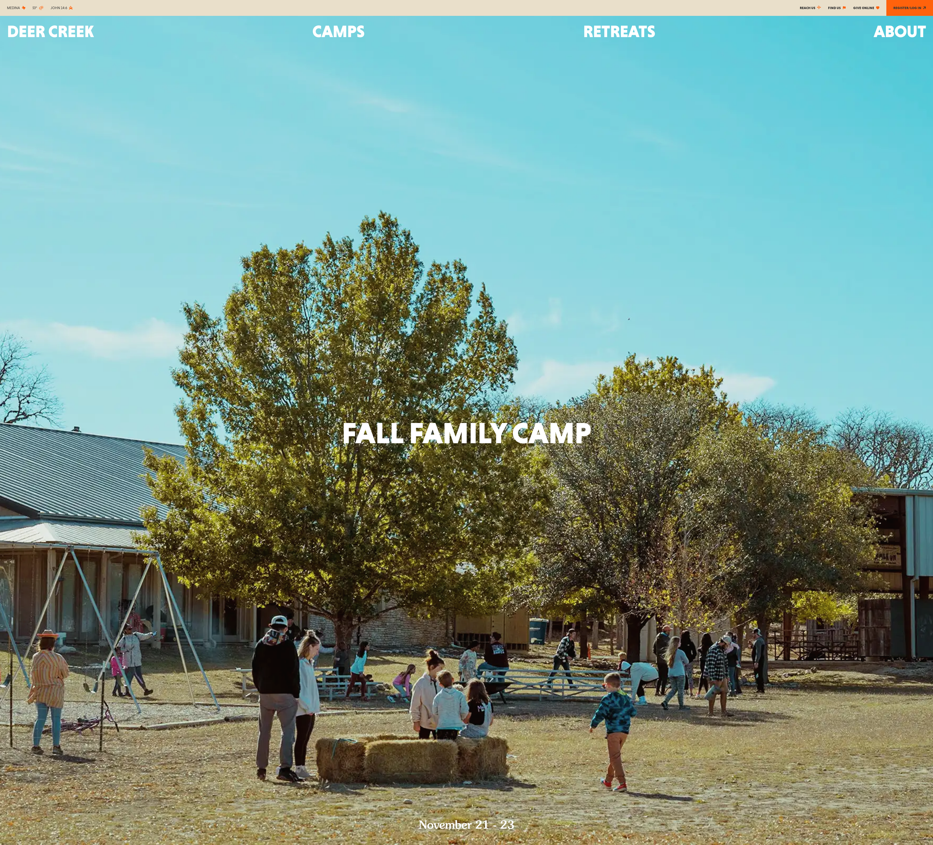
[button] (338, 31)
